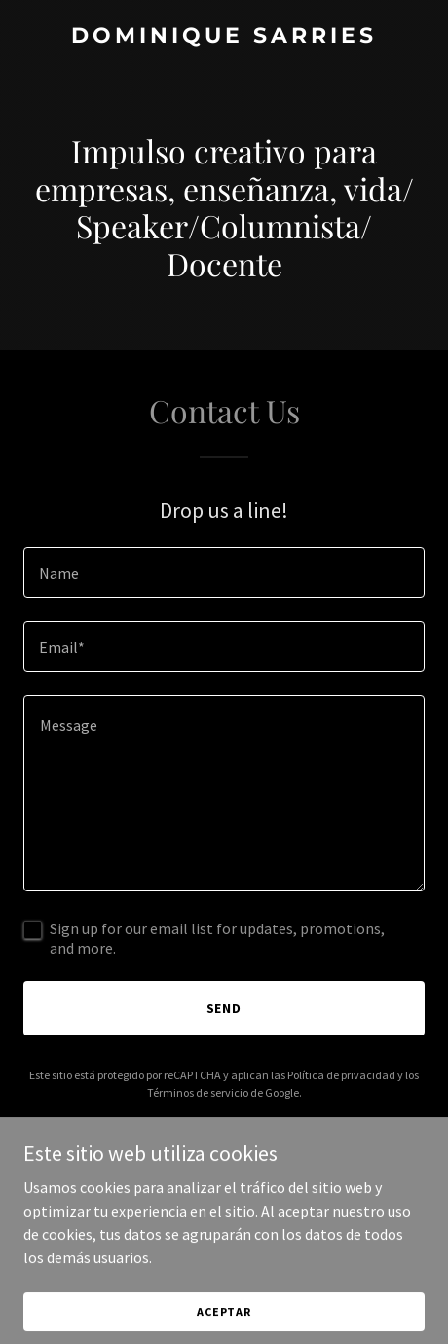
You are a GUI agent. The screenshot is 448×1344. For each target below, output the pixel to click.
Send (224, 1008)
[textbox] (224, 572)
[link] (224, 37)
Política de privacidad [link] (341, 1075)
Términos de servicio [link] (197, 1092)
